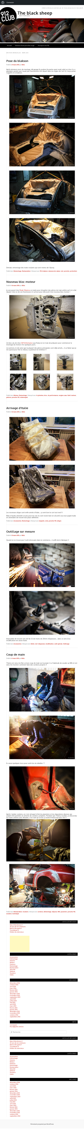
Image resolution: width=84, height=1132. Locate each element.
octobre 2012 (14, 1015)
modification (50, 644)
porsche (66, 271)
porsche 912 (15, 397)
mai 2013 (12, 1002)
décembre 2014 (15, 983)
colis (46, 521)
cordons (40, 912)
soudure (9, 913)
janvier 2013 (13, 1009)
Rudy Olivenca (25, 290)
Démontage (14, 959)
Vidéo (12, 975)
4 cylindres (39, 395)
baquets (41, 521)
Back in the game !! (16, 928)
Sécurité (12, 969)
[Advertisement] (19, 944)
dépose (54, 912)
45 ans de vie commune (18, 926)
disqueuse (41, 644)
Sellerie (12, 971)
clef (36, 644)
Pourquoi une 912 (43, 45)
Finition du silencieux (17, 932)
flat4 (69, 395)
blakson (45, 271)
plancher (64, 912)
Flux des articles (17, 1026)
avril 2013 (13, 1004)
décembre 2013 (15, 994)
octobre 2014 (14, 985)
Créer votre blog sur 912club (51, 8)
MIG (59, 912)
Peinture (12, 964)
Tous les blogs (69, 8)
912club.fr (79, 8)
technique (15, 913)
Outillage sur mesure (20, 531)
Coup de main (15, 654)
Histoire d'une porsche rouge (24, 45)
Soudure (25, 912)
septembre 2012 (15, 1017)
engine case (63, 395)
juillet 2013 (13, 1001)
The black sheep (34, 13)
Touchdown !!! (14, 930)
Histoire (12, 960)
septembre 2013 (15, 997)
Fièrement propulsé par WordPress (42, 1124)
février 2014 (13, 990)
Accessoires (17, 521)
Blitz (23, 65)
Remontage (17, 271)
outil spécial (58, 644)
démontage (47, 912)
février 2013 (13, 1008)
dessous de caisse (54, 271)
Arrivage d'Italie (17, 408)
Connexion (13, 1025)
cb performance (53, 395)
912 (41, 271)
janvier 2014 (14, 992)
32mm (32, 644)
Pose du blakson (17, 61)
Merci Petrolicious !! (16, 925)
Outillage (66, 644)
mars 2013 (13, 1006)
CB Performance (27, 343)
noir (62, 271)
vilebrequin (24, 397)
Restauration (26, 271)
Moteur (16, 395)
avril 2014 (13, 986)
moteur (73, 395)
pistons (8, 397)
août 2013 (13, 999)
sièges (59, 521)
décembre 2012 (15, 1011)
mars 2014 (13, 988)
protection (73, 271)
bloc (45, 395)
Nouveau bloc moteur (20, 281)
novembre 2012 (15, 1013)
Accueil (9, 45)
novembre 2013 (15, 995)
